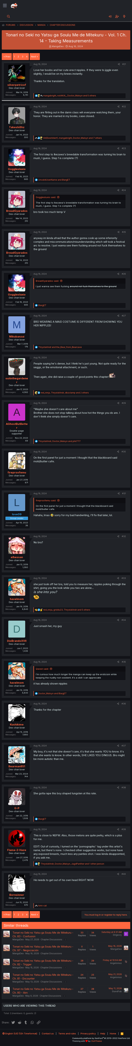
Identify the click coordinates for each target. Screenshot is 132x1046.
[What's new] (124, 16)
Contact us (48, 1033)
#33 (124, 578)
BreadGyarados (16, 211)
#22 (124, 106)
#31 (124, 493)
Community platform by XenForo (101, 1038)
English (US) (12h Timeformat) (19, 1033)
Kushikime (17, 724)
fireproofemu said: (46, 500)
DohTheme (96, 1041)
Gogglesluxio (17, 169)
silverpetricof (16, 84)
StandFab (117, 991)
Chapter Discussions (51, 939)
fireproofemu (17, 472)
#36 (124, 703)
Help (102, 1033)
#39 (124, 829)
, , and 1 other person (72, 863)
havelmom (17, 599)
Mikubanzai (16, 336)
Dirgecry (117, 935)
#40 (124, 874)
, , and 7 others (72, 138)
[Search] (8, 16)
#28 (124, 357)
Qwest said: (42, 668)
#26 (124, 274)
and (54, 179)
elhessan (17, 557)
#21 (124, 64)
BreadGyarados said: (47, 280)
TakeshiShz (16, 127)
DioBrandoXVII (16, 640)
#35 (124, 662)
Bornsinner (16, 894)
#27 (124, 315)
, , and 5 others (69, 95)
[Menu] (5, 5)
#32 (124, 536)
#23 (124, 148)
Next (33, 56)
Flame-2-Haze (16, 850)
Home (113, 1033)
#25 (124, 232)
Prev (7, 56)
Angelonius (116, 963)
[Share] (119, 64)
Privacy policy (88, 1033)
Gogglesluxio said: (46, 197)
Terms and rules (67, 1033)
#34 (124, 620)
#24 (124, 190)
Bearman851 (16, 766)
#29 (124, 403)
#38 (124, 787)
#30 (124, 451)
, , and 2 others (65, 392)
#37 (124, 745)
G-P (16, 808)
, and (59, 441)
